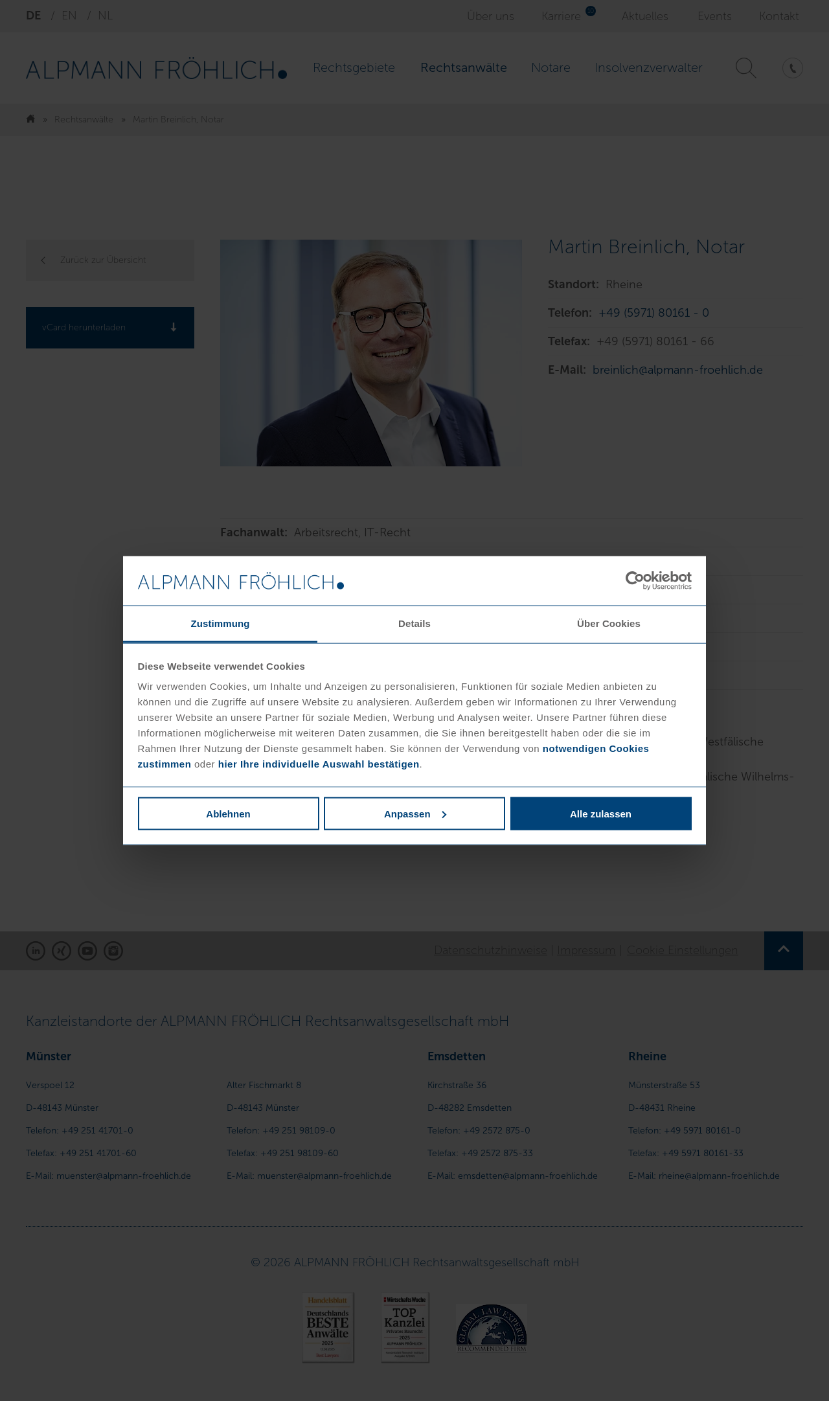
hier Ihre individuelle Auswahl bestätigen (319, 763)
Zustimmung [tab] (220, 623)
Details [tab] (414, 623)
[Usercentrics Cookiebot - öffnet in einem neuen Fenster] (635, 581)
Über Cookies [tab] (609, 623)
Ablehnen (228, 813)
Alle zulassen (600, 813)
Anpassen (415, 813)
